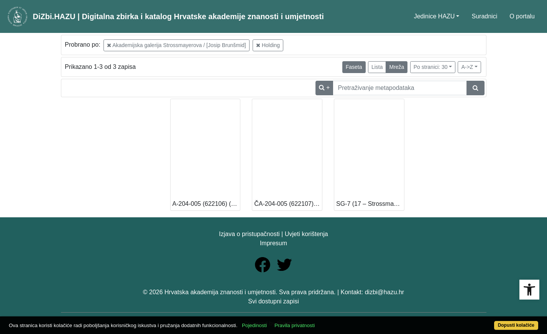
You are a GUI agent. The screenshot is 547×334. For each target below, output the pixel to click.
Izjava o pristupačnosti (249, 234)
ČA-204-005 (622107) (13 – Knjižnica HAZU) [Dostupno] (288, 203)
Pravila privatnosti (294, 325)
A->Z (467, 67)
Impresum (273, 243)
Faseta (354, 67)
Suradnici (484, 16)
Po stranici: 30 (431, 67)
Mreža (396, 67)
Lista (377, 67)
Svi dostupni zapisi (273, 301)
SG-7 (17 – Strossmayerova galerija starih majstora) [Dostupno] (370, 203)
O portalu (522, 16)
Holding (268, 45)
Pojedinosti (254, 325)
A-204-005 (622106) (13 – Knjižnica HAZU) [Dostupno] (206, 203)
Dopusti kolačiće (516, 325)
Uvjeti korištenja (306, 234)
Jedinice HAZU (434, 16)
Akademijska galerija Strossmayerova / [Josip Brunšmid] (176, 45)
